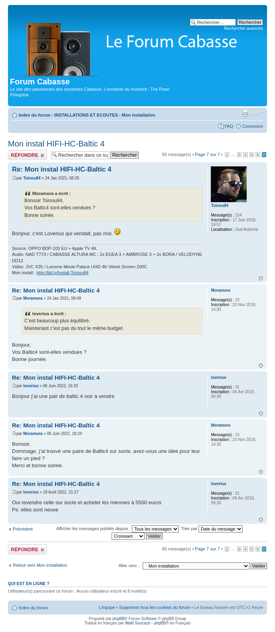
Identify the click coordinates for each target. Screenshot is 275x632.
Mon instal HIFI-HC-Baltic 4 (56, 143)
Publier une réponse (27, 155)
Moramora (32, 298)
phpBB (118, 618)
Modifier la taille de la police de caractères (257, 113)
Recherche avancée (243, 28)
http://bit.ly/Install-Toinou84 (62, 272)
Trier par (212, 528)
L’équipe (107, 607)
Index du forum (34, 115)
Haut (261, 278)
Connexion (252, 126)
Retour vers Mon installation (40, 565)
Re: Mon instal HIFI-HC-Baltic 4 (61, 169)
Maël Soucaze (137, 623)
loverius (30, 386)
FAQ (228, 126)
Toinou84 (32, 178)
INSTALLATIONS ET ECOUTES (86, 115)
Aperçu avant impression (245, 113)
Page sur (207, 154)
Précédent (23, 529)
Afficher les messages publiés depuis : (117, 528)
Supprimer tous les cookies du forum (155, 607)
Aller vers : (128, 565)
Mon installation (138, 115)
